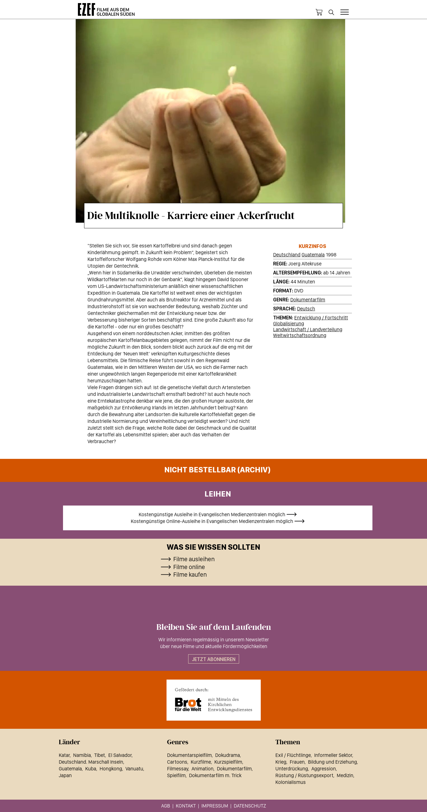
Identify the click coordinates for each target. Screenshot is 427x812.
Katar (64, 755)
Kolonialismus (290, 782)
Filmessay (177, 769)
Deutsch (306, 309)
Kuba (90, 769)
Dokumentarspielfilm (189, 755)
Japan (65, 775)
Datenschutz (250, 806)
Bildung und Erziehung (332, 762)
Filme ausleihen (194, 559)
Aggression (323, 769)
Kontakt (186, 806)
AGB (165, 806)
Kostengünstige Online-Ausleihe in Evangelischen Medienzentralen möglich (212, 521)
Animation (203, 769)
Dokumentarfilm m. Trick (215, 775)
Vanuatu (134, 769)
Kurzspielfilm (228, 762)
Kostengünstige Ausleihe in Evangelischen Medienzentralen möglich (212, 514)
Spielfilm (176, 775)
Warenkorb (319, 12)
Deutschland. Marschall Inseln (91, 762)
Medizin (345, 775)
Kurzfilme (201, 762)
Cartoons (177, 762)
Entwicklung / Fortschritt (321, 318)
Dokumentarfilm (307, 300)
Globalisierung (288, 323)
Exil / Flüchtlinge (293, 755)
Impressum (214, 806)
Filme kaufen (190, 574)
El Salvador (120, 755)
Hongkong (111, 769)
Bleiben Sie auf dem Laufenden (213, 627)
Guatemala (313, 255)
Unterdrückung (291, 769)
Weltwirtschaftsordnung (299, 335)
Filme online (189, 566)
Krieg (280, 762)
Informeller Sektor (333, 755)
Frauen (297, 762)
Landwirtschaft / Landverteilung (307, 329)
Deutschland (286, 255)
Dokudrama (227, 755)
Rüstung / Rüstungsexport (304, 775)
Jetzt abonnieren (213, 659)
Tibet (99, 755)
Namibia (82, 755)
